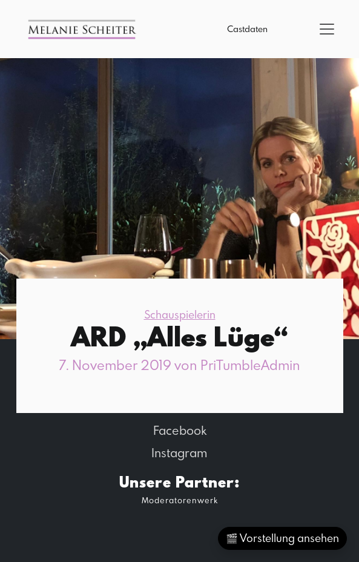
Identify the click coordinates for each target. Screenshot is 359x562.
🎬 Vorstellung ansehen (282, 538)
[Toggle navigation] (327, 29)
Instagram (179, 452)
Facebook (179, 430)
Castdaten (247, 29)
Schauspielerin (180, 315)
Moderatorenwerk (180, 500)
